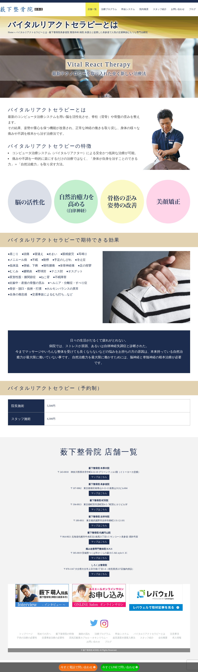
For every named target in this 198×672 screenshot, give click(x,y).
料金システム (128, 9)
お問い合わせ (177, 9)
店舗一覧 (92, 9)
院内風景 (143, 9)
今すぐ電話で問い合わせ (78, 667)
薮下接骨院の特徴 (65, 634)
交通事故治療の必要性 (53, 638)
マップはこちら (99, 477)
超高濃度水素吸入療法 (124, 638)
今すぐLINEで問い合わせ (120, 667)
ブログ (192, 9)
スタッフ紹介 (159, 9)
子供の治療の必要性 (27, 638)
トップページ (26, 634)
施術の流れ (84, 634)
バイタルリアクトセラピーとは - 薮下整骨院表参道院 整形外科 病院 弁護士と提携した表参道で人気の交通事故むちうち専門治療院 (81, 32)
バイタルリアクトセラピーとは (149, 634)
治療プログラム (109, 9)
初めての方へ (44, 634)
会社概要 (162, 638)
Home (10, 32)
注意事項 (174, 634)
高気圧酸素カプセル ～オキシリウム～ (88, 638)
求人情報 (176, 638)
